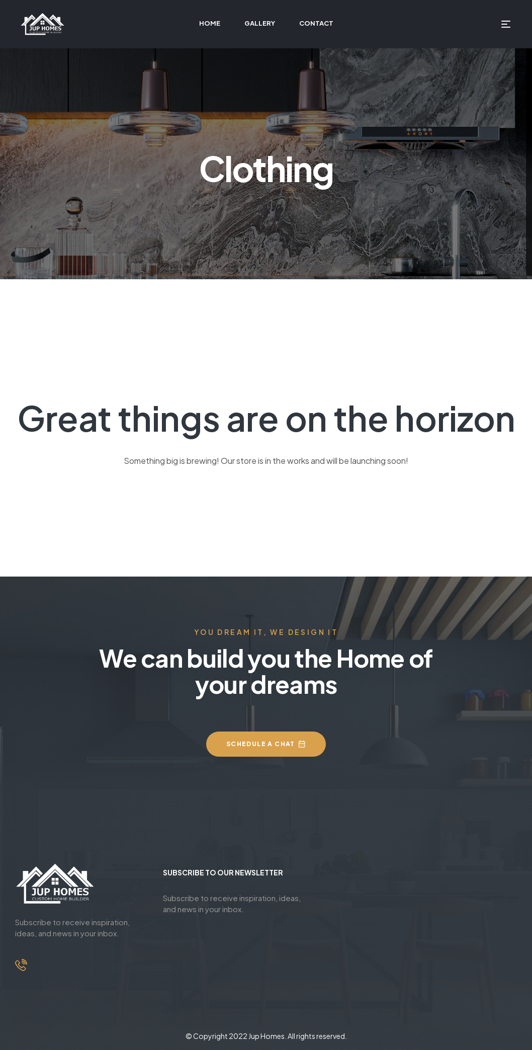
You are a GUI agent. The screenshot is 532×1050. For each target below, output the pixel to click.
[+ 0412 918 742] (21, 965)
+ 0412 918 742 (56, 983)
